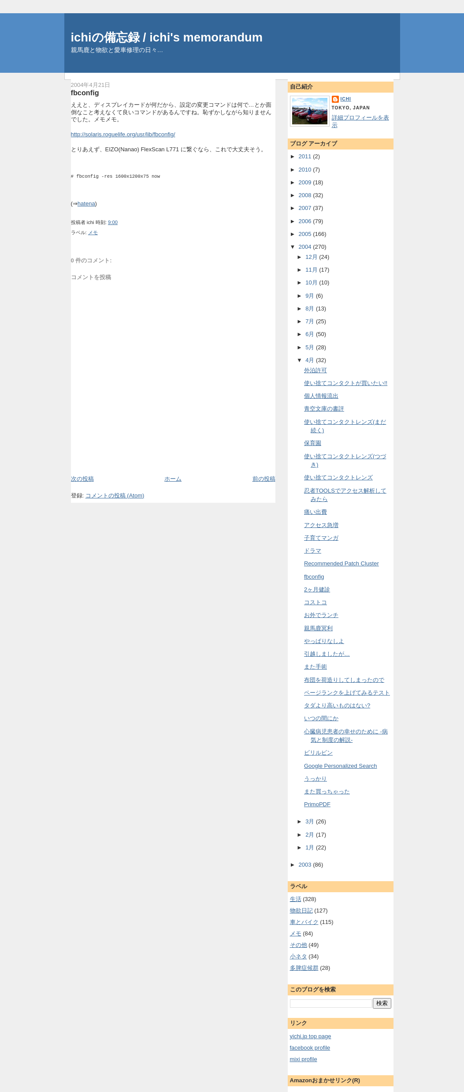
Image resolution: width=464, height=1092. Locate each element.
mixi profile (303, 1059)
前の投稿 (263, 478)
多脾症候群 (304, 968)
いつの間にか (321, 718)
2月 (310, 834)
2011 (306, 156)
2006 (306, 221)
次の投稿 (82, 478)
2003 (306, 864)
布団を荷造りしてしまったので (344, 680)
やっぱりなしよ (324, 641)
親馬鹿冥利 (318, 628)
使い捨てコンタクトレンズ (338, 477)
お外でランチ (321, 615)
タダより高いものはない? (337, 705)
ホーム (173, 478)
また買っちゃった (327, 791)
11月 (312, 269)
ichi (346, 99)
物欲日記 (301, 910)
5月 (310, 347)
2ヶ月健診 (317, 589)
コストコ (315, 602)
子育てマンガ (321, 538)
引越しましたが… (327, 654)
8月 (310, 308)
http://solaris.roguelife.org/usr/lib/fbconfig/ (123, 134)
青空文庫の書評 (324, 408)
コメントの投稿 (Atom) (115, 495)
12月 (312, 257)
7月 (310, 321)
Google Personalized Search (340, 766)
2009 (306, 182)
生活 (295, 899)
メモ (93, 232)
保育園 (312, 443)
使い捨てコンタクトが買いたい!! (345, 383)
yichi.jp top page (310, 1036)
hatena (86, 203)
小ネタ (298, 956)
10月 (312, 282)
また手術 (315, 666)
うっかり (315, 778)
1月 (310, 847)
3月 (310, 821)
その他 (298, 945)
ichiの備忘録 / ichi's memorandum (167, 37)
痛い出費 (315, 512)
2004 (306, 246)
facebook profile (310, 1047)
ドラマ (312, 550)
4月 (310, 360)
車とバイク (304, 922)
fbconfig (85, 93)
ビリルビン (318, 752)
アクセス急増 (321, 525)
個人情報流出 (321, 396)
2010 (306, 169)
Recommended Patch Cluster (341, 563)
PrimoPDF (317, 804)
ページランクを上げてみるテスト (347, 692)
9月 (310, 295)
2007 (306, 208)
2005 (306, 234)
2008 (306, 195)
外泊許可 (315, 370)
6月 (310, 334)
